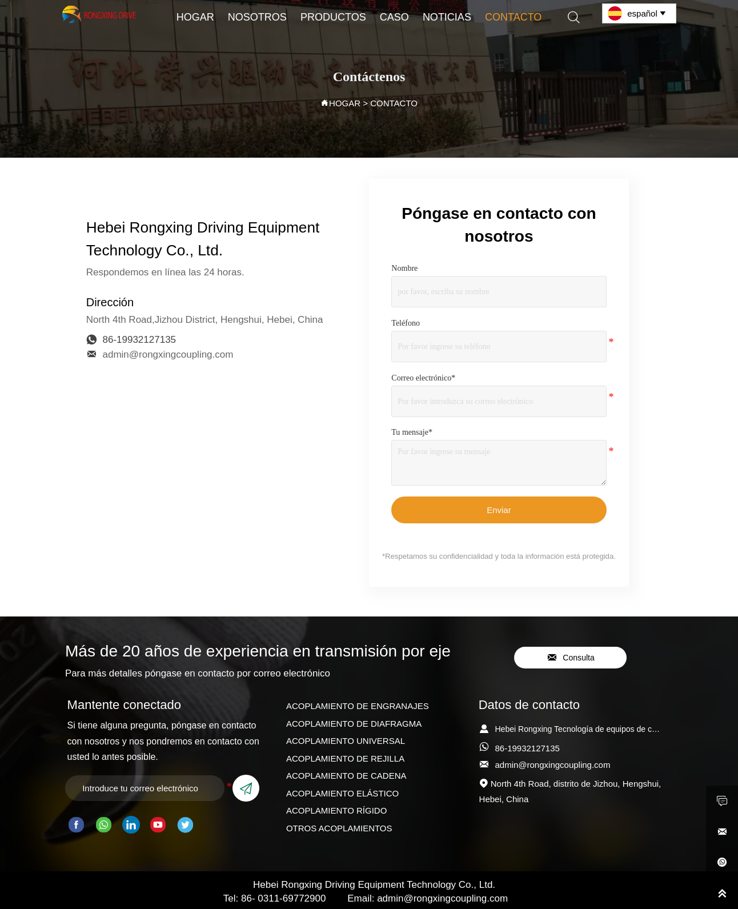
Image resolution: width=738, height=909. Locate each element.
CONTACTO (394, 103)
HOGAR (344, 103)
